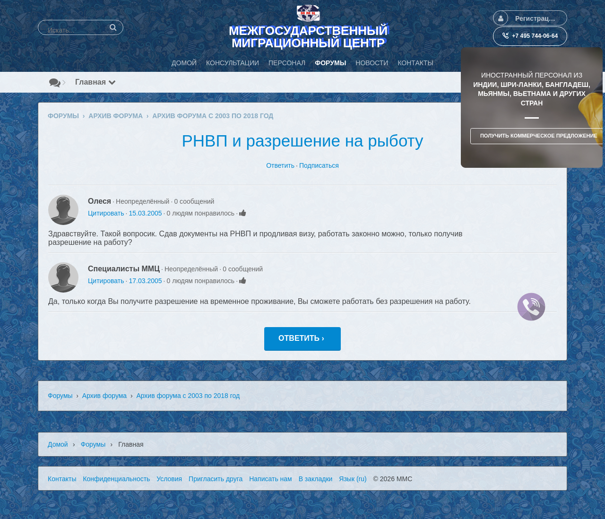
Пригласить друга (215, 479)
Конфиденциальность (116, 479)
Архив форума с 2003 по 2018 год (188, 395)
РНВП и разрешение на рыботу (302, 140)
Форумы (60, 395)
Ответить (280, 165)
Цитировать (106, 213)
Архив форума (104, 395)
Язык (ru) (352, 479)
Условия (169, 479)
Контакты (62, 479)
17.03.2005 (145, 281)
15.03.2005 (145, 213)
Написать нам (270, 479)
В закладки (316, 479)
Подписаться (319, 165)
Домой (58, 444)
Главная (95, 82)
